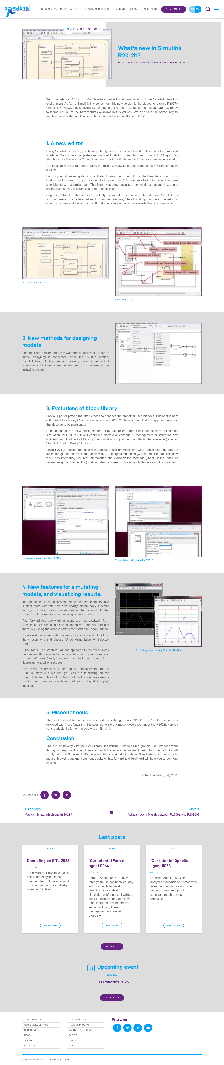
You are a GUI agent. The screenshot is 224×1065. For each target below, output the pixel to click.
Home (121, 62)
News (50, 848)
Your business (47, 9)
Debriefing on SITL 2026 (48, 860)
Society (28, 1040)
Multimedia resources (83, 29)
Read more (50, 925)
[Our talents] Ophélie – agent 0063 (170, 863)
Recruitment (149, 9)
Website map (76, 1045)
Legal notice (31, 1045)
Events (73, 1035)
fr (192, 9)
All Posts (112, 946)
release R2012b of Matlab (78, 99)
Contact (73, 1040)
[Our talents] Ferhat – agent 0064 (108, 863)
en (197, 9)
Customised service (97, 9)
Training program (125, 9)
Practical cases (70, 9)
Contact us (173, 9)
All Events (112, 997)
